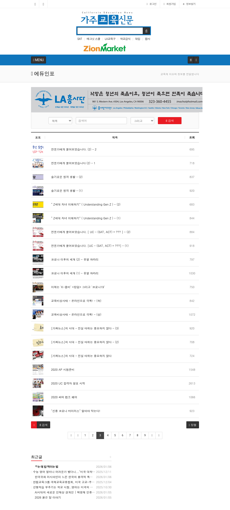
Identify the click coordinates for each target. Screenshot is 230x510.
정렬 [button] (192, 425)
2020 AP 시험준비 (60, 369)
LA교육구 (110, 39)
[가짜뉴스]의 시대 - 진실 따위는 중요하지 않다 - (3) (83, 328)
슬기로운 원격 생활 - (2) (65, 177)
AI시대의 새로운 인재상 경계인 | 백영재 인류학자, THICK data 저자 (76, 492)
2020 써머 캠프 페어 (62, 397)
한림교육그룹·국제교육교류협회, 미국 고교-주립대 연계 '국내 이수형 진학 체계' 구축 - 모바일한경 (94, 482)
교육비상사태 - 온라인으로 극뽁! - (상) (74, 314)
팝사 (147, 39)
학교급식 (125, 39)
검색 (170, 120)
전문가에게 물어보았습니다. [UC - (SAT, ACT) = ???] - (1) (88, 246)
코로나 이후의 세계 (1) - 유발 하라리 (72, 273)
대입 (137, 39)
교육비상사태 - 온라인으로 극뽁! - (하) (74, 301)
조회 (192, 137)
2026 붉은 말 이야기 (46, 497)
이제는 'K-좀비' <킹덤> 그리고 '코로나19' (76, 287)
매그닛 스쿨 (93, 39)
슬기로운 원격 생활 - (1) (65, 190)
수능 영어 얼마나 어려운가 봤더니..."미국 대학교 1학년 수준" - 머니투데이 (80, 472)
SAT (79, 39)
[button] (34, 424)
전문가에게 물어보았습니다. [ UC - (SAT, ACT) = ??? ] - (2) (88, 232)
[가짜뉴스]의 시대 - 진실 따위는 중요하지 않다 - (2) (83, 342)
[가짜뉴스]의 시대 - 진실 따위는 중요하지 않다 (79, 356)
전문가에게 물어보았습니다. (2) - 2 (72, 149)
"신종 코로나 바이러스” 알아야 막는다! (73, 411)
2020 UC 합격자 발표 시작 (66, 383)
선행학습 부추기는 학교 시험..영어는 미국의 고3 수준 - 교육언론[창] (76, 487)
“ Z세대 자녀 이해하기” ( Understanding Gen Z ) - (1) (83, 218)
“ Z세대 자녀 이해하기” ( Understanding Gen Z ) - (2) (83, 204)
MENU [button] (38, 60)
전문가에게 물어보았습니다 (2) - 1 (71, 163)
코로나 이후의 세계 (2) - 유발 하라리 (72, 259)
